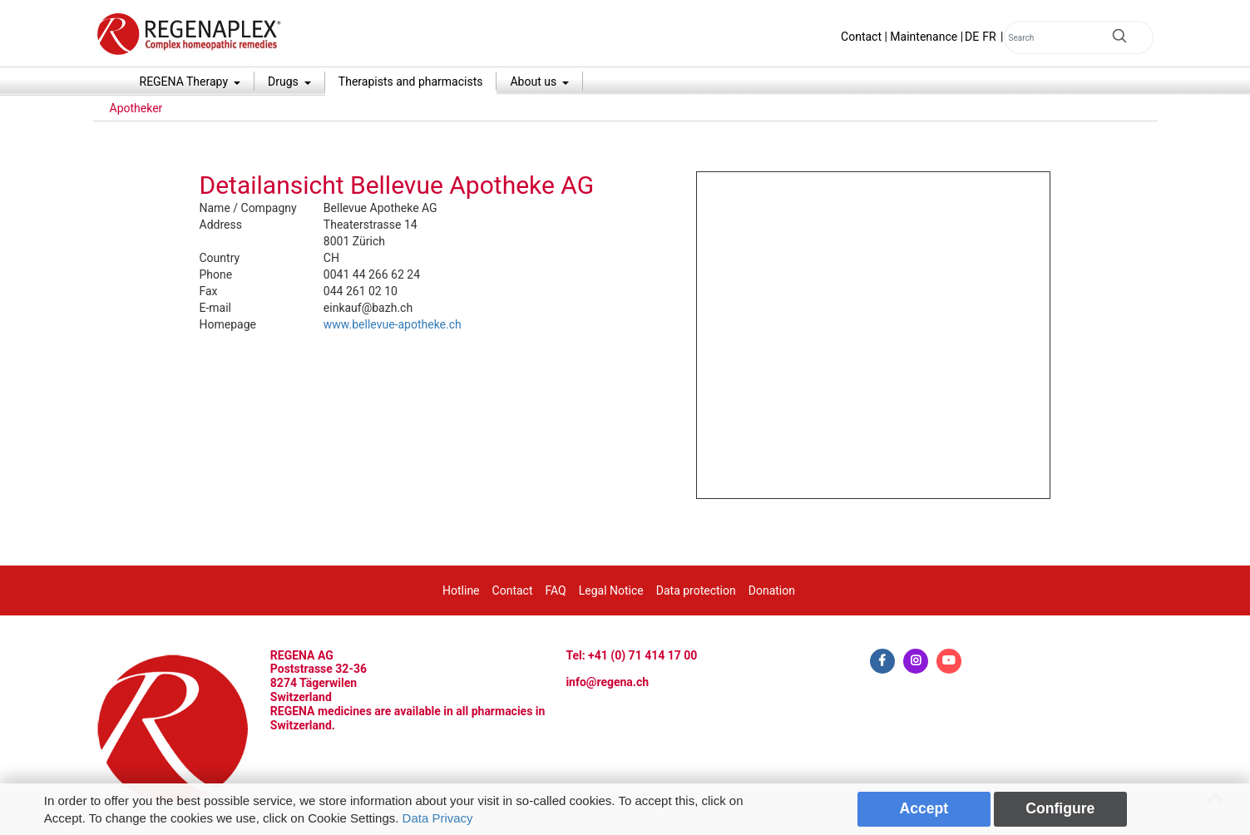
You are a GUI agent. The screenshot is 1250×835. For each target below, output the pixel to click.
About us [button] (534, 81)
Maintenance (923, 36)
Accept (924, 808)
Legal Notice (611, 590)
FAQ (555, 590)
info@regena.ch (607, 682)
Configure (1059, 808)
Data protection (696, 590)
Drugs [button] (284, 81)
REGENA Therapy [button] (185, 81)
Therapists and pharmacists (410, 81)
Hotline (461, 590)
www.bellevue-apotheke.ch (393, 324)
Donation (772, 590)
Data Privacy (438, 818)
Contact (861, 36)
